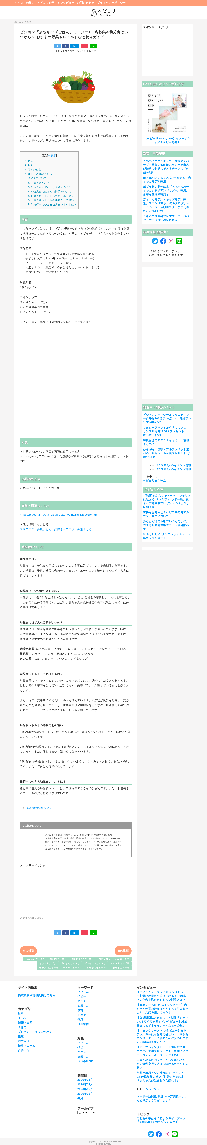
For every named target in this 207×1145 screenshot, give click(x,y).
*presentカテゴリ (35, 959)
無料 (80, 1010)
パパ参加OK (85, 1061)
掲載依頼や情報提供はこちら (36, 995)
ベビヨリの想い (24, 2)
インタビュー (65, 2)
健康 (21, 1036)
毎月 (80, 1019)
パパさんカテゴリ (70, 963)
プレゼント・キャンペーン (35, 1031)
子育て (22, 1027)
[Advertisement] (76, 890)
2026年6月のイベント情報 (174, 465)
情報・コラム (26, 1045)
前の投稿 (123, 950)
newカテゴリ (122, 959)
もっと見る (152, 1089)
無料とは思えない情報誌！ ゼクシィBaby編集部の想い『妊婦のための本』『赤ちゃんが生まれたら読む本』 (162, 1076)
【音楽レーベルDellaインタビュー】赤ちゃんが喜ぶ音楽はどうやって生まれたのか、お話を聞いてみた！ (162, 1008)
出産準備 (83, 1024)
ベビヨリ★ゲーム (154, 480)
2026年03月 (85, 1079)
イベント (23, 1018)
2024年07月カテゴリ (82, 959)
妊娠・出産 (25, 1022)
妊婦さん (83, 1005)
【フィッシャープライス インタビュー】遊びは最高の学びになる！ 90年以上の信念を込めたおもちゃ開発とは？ (162, 996)
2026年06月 (85, 1093)
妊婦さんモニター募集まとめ (73, 529)
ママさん (83, 991)
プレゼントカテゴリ (95, 963)
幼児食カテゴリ (121, 968)
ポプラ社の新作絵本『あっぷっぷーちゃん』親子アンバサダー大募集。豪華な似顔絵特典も (166, 190)
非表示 (52, 155)
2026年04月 (85, 1084)
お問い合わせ (85, 2)
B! (74, 45)
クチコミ (23, 1050)
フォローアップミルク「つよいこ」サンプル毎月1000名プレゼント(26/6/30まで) (166, 431)
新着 (21, 1013)
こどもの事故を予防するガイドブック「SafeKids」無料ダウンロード (161, 1120)
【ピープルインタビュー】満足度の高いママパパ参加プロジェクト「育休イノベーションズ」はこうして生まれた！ (162, 1051)
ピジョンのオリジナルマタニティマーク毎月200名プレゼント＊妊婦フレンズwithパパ (167, 418)
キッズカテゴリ (47, 963)
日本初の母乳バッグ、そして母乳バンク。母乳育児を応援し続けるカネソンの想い (162, 1064)
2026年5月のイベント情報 (174, 469)
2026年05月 (85, 1089)
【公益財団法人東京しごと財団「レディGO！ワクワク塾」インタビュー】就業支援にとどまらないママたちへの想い (162, 1021)
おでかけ (23, 1041)
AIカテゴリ (105, 959)
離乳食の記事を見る (40, 808)
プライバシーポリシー (111, 2)
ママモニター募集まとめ (35, 529)
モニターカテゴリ (72, 968)
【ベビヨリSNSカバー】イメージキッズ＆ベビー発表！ (167, 140)
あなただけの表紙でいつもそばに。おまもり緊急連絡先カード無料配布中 (166, 525)
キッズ (81, 1001)
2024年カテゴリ (58, 959)
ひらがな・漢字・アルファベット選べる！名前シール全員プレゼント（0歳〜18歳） (167, 453)
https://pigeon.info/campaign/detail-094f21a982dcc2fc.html (59, 514)
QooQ (108, 1144)
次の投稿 (28, 950)
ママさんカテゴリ (119, 963)
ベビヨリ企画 (45, 2)
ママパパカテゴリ (48, 968)
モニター (83, 1015)
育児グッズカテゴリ (97, 968)
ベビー (81, 996)
